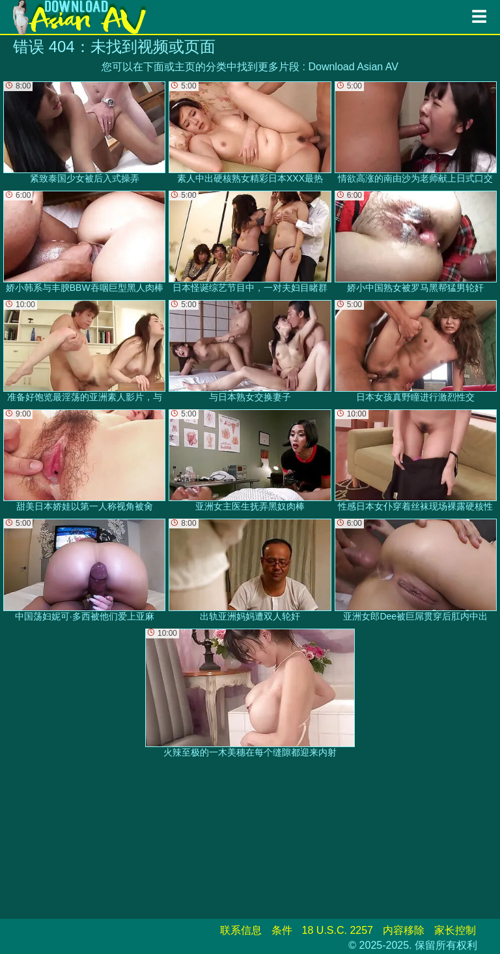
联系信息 (241, 930)
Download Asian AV (353, 66)
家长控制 (455, 930)
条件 (281, 930)
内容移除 (403, 930)
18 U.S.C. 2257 (337, 930)
